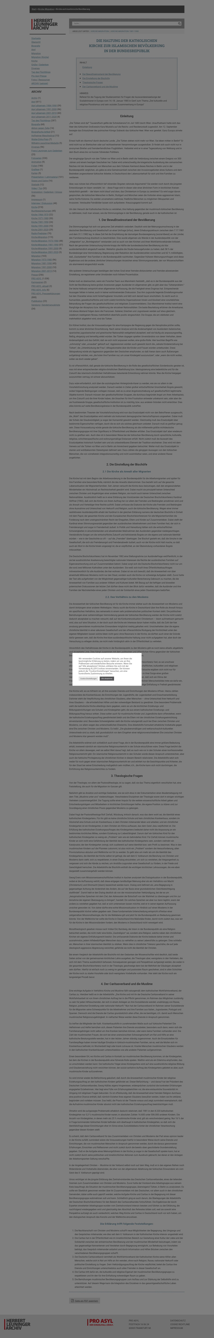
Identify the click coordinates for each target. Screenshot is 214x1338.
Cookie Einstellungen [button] (88, 679)
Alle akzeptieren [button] (106, 679)
